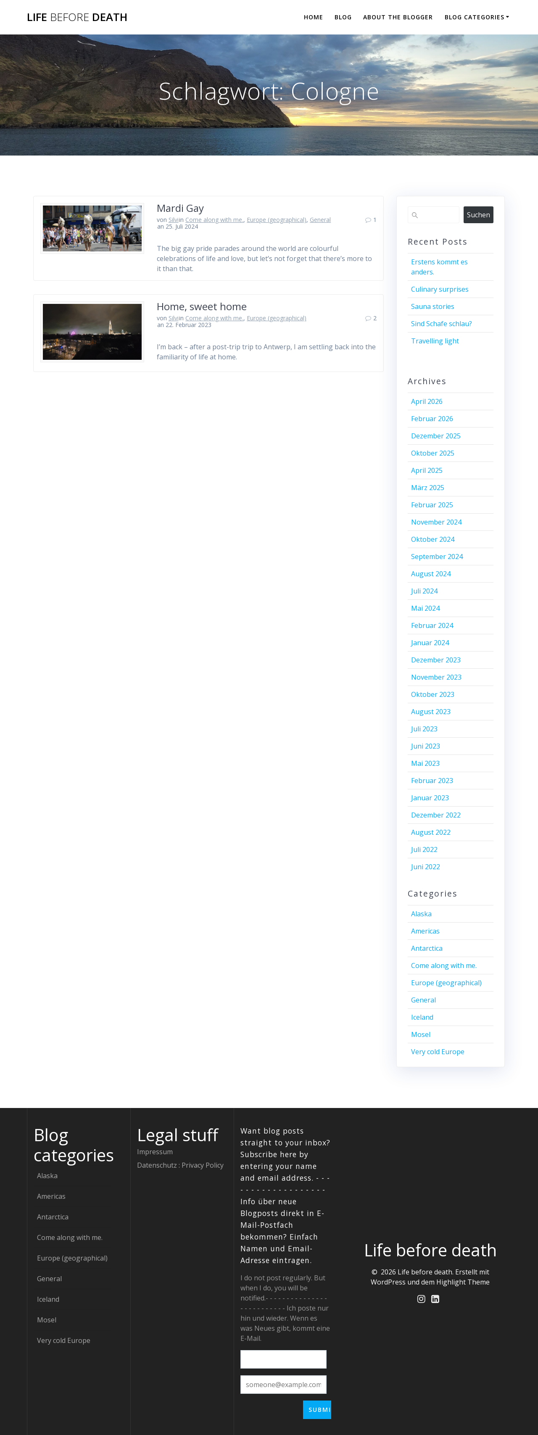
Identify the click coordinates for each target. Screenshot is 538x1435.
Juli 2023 (424, 728)
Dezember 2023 (436, 660)
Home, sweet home (202, 306)
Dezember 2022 (436, 815)
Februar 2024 (432, 625)
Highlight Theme (463, 1282)
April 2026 (427, 401)
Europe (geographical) (276, 220)
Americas (425, 931)
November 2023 (436, 677)
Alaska (421, 913)
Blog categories (474, 17)
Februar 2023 (432, 780)
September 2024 (437, 556)
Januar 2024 (430, 642)
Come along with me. (214, 220)
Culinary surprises (440, 289)
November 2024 (436, 522)
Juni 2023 (425, 746)
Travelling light (435, 341)
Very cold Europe (437, 1051)
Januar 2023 (430, 797)
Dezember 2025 (436, 436)
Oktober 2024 (432, 539)
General (320, 220)
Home (313, 17)
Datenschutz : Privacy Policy (180, 1165)
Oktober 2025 (432, 453)
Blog (343, 17)
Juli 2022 (424, 849)
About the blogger (398, 17)
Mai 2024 (425, 608)
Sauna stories (432, 306)
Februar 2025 (432, 504)
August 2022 (431, 832)
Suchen (478, 214)
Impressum (155, 1151)
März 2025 (427, 487)
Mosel (420, 1034)
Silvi (174, 220)
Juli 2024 (424, 591)
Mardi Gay (180, 208)
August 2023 (431, 711)
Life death (77, 17)
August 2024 (431, 573)
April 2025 (427, 470)
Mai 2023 (425, 763)
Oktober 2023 (432, 694)
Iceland (422, 1017)
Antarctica (427, 948)
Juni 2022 (425, 866)
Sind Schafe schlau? (441, 323)
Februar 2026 (432, 418)
